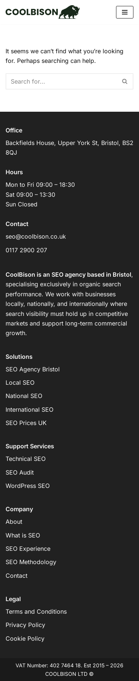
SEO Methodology (31, 562)
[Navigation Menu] (124, 12)
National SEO (24, 396)
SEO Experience (28, 548)
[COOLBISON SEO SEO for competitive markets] (43, 12)
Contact (16, 575)
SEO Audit (20, 472)
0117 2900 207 (26, 250)
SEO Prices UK (26, 423)
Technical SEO (26, 458)
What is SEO (23, 535)
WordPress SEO (28, 485)
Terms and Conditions (36, 611)
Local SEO (20, 382)
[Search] (61, 81)
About (14, 521)
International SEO (29, 409)
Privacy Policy (25, 624)
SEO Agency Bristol (33, 369)
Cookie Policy (25, 638)
